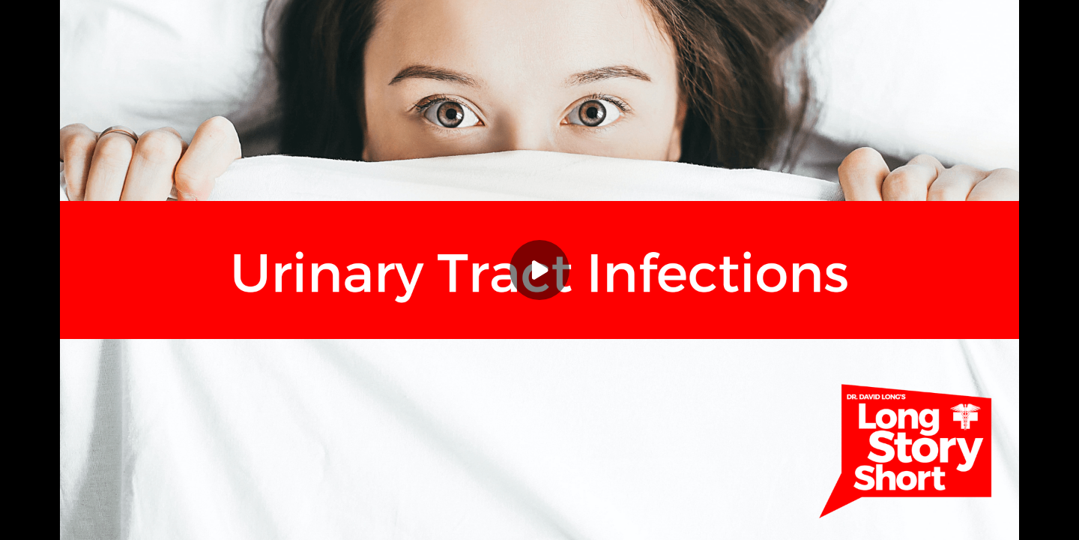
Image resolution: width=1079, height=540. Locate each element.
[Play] (539, 270)
